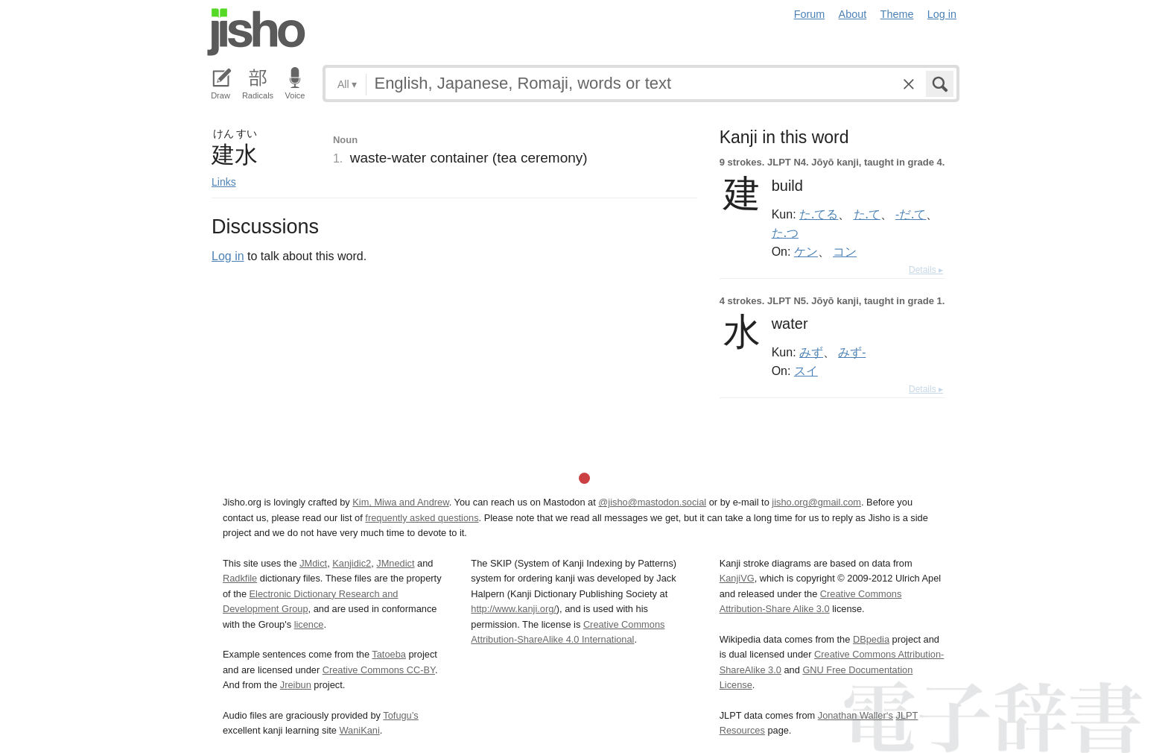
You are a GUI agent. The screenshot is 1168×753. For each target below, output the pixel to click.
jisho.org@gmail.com (816, 502)
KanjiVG (737, 578)
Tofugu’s (400, 715)
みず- (852, 352)
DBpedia (871, 639)
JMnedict (395, 563)
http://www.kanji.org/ (513, 608)
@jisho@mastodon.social (652, 502)
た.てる (818, 214)
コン (845, 251)
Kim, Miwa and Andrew (400, 502)
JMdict (313, 563)
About (853, 14)
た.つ (785, 232)
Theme (897, 14)
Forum (809, 14)
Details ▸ (926, 270)
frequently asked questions (421, 517)
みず (811, 352)
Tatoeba (389, 654)
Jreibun (295, 684)
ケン (806, 251)
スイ (806, 370)
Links (224, 182)
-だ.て (910, 214)
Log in (941, 14)
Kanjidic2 (351, 563)
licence (309, 624)
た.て (867, 214)
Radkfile (240, 578)
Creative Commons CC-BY (379, 669)
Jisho (256, 32)
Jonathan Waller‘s (855, 715)
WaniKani (360, 730)
